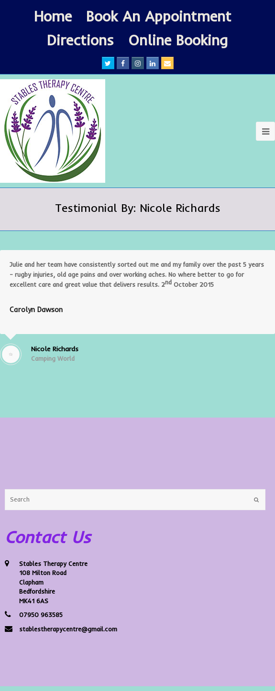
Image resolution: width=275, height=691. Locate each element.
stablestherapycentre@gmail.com (68, 629)
